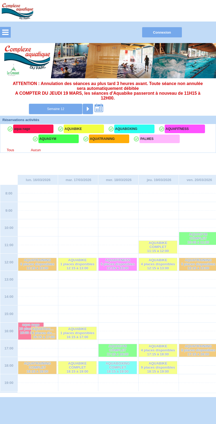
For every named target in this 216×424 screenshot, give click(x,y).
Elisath (105, 406)
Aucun (36, 150)
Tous (10, 150)
